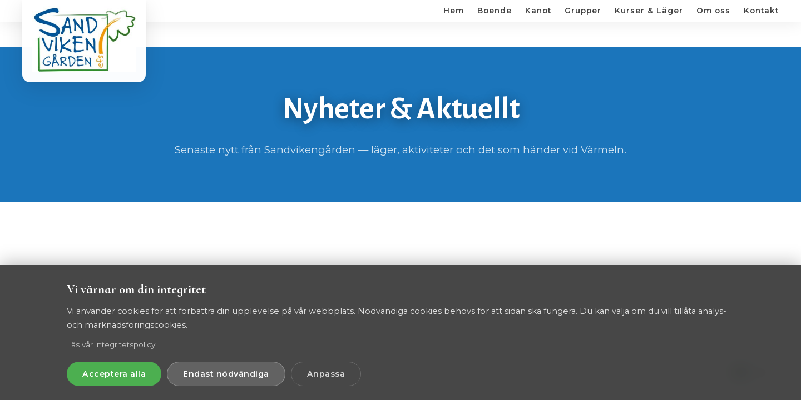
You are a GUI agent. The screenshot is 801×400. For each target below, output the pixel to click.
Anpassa (326, 374)
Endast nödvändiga (226, 374)
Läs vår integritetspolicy (111, 344)
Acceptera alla (114, 374)
